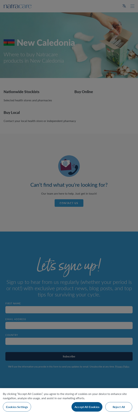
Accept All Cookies (87, 407)
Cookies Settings (17, 407)
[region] (69, 401)
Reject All (119, 407)
